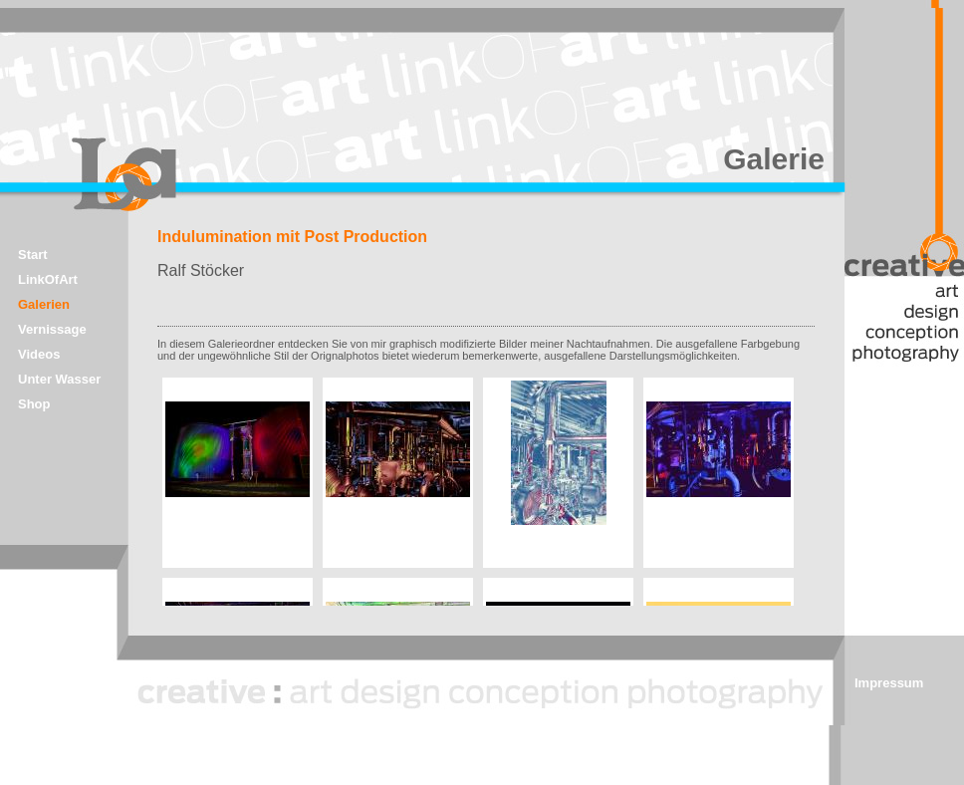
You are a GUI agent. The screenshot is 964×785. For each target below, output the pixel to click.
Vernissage (52, 329)
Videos (39, 354)
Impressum (888, 682)
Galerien (44, 304)
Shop (34, 403)
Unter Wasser (59, 379)
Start (33, 254)
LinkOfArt (48, 279)
